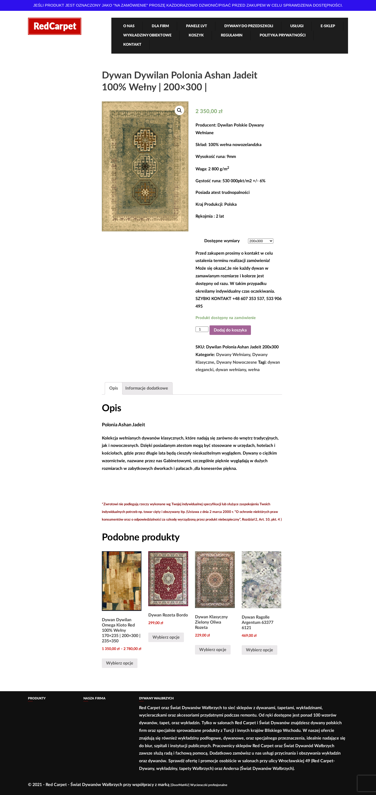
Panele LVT (196, 26)
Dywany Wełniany (233, 355)
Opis (113, 388)
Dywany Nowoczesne (236, 362)
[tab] (113, 388)
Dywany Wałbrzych (156, 698)
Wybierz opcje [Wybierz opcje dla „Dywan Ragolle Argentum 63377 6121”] (259, 650)
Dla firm (160, 26)
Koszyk (196, 35)
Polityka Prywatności (283, 35)
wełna (254, 370)
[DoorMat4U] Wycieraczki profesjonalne (198, 785)
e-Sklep (328, 26)
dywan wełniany (231, 370)
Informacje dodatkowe (146, 388)
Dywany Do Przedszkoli (248, 26)
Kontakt (132, 44)
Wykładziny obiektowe (147, 35)
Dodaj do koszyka (230, 330)
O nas (129, 26)
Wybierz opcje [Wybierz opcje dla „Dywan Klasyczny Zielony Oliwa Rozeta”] (212, 650)
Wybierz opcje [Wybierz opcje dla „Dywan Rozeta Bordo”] (166, 637)
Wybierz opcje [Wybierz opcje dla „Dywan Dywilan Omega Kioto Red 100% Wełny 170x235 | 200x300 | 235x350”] (119, 663)
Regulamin (231, 35)
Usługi (296, 26)
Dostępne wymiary (222, 241)
